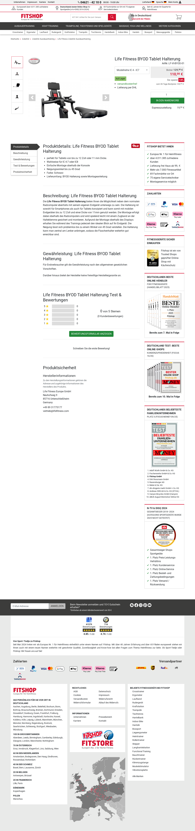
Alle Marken (137, 776)
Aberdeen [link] (17, 737)
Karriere (42, 2)
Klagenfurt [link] (34, 749)
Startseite (15, 41)
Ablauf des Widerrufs (108, 703)
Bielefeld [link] (42, 706)
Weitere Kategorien (170, 28)
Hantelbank (137, 718)
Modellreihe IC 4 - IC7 (128, 72)
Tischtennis (137, 714)
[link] (151, 206)
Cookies (77, 695)
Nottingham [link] (48, 741)
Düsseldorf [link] (18, 713)
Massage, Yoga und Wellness (135, 28)
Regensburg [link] (37, 723)
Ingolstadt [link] (38, 716)
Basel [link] (15, 767)
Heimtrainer (138, 736)
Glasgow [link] (17, 741)
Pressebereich (105, 717)
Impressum (32, 2)
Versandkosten (80, 699)
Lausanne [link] (29, 767)
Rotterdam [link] (30, 760)
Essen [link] (36, 713)
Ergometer (137, 695)
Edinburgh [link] (58, 737)
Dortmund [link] (49, 710)
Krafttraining (50, 28)
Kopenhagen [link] (19, 791)
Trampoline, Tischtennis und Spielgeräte (89, 28)
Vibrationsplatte (140, 770)
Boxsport (136, 729)
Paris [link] (20, 783)
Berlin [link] (34, 706)
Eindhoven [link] (53, 756)
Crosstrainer (138, 691)
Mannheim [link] (47, 720)
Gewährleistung (21, 161)
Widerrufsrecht (106, 699)
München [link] (57, 720)
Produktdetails (21, 149)
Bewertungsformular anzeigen (91, 335)
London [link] (26, 741)
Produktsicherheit (22, 174)
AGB (75, 691)
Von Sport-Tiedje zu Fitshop (26, 641)
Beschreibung (20, 155)
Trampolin (137, 710)
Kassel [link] (57, 716)
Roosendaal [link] (18, 760)
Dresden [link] (58, 710)
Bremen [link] (39, 710)
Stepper (136, 744)
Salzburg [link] (49, 749)
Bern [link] (21, 767)
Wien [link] (56, 749)
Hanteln (136, 725)
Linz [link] (42, 749)
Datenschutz (105, 691)
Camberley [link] (47, 737)
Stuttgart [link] (40, 726)
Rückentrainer (139, 759)
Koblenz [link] (17, 720)
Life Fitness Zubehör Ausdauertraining (74, 41)
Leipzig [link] (30, 720)
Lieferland (148, 2)
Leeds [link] (26, 737)
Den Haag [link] (42, 756)
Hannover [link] (27, 716)
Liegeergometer (139, 732)
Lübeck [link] (37, 720)
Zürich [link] (38, 767)
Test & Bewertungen (24, 167)
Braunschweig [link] (28, 710)
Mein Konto (174, 2)
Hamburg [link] (17, 716)
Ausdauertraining (24, 28)
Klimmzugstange (140, 762)
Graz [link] (15, 749)
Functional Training (141, 751)
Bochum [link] (50, 706)
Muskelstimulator (140, 766)
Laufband (137, 699)
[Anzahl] (167, 97)
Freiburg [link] (54, 713)
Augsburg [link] (25, 706)
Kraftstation (138, 706)
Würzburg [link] (17, 730)
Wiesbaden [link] (51, 726)
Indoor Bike (137, 721)
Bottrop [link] (16, 710)
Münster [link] (17, 723)
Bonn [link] (57, 706)
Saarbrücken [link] (19, 726)
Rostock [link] (48, 723)
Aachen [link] (16, 706)
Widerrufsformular (82, 703)
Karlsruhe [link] (48, 716)
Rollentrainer (138, 740)
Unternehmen (19, 2)
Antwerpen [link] (18, 775)
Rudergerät (137, 703)
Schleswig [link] (30, 726)
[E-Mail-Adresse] (30, 606)
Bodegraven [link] (31, 756)
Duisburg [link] (28, 713)
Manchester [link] (36, 741)
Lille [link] (15, 783)
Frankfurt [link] (44, 713)
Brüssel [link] (27, 775)
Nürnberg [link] (26, 723)
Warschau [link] (18, 799)
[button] (32, 99)
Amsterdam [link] (18, 756)
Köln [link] (24, 720)
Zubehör (25, 41)
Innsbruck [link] (23, 749)
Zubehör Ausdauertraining (43, 41)
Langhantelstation (141, 747)
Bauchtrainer (138, 755)
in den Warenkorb (167, 102)
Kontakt (51, 2)
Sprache (161, 2)
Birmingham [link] (35, 737)
